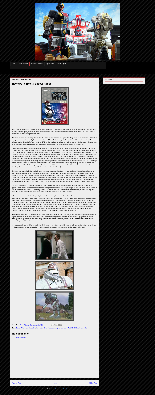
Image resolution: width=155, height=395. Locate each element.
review (61, 328)
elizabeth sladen (30, 328)
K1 (44, 328)
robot (65, 328)
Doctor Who (20, 328)
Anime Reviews (23, 63)
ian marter (39, 328)
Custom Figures (61, 63)
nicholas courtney (52, 328)
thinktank (77, 328)
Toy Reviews (50, 63)
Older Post (93, 383)
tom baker (84, 328)
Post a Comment (20, 338)
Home (14, 63)
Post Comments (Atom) (59, 389)
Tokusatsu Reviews (37, 63)
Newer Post (16, 383)
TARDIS (70, 328)
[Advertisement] (54, 360)
